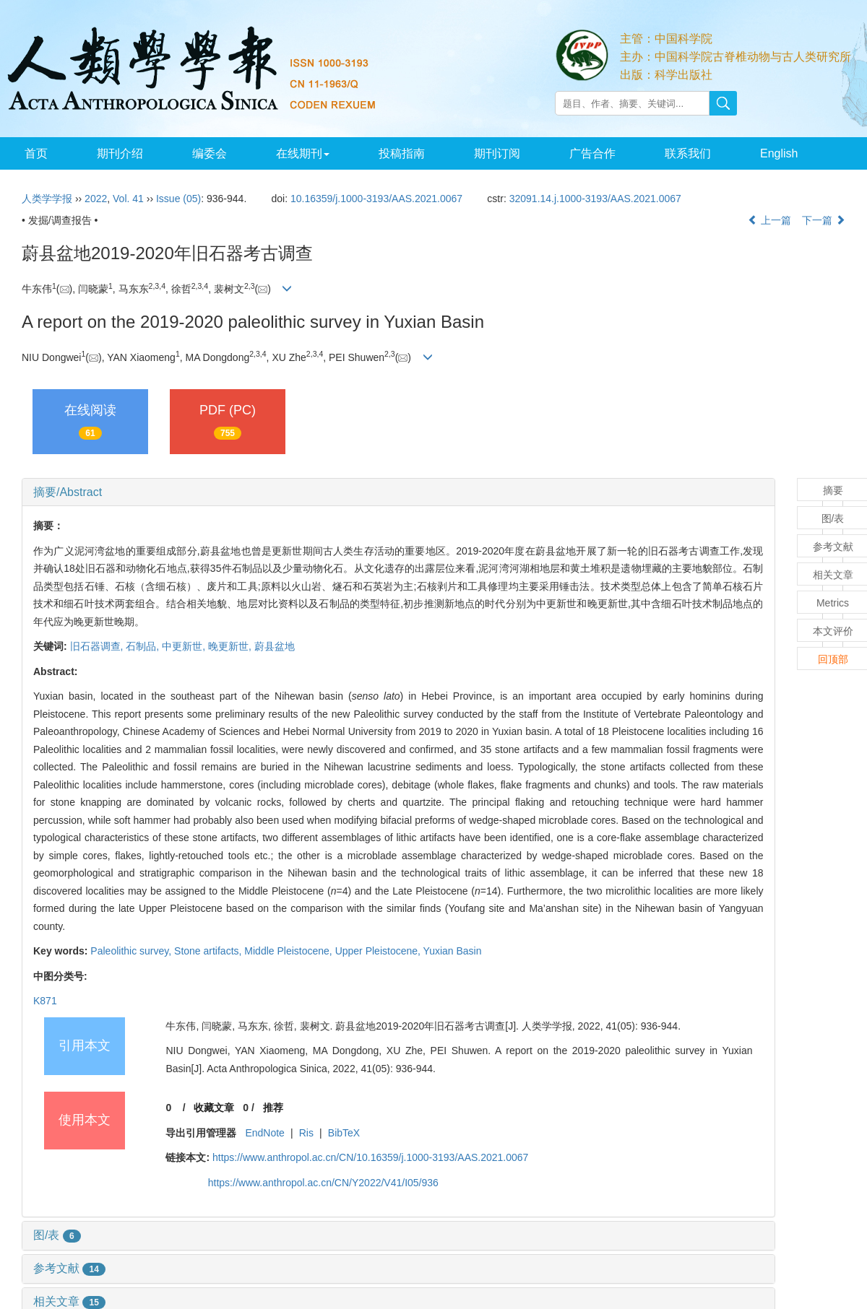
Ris (306, 1133)
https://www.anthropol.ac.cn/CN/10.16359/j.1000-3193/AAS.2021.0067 (370, 1157)
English (764, 153)
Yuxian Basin (452, 951)
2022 (96, 198)
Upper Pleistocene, (379, 951)
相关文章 (69, 1301)
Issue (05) (178, 198)
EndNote (264, 1133)
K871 (45, 1000)
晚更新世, (231, 646)
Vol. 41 (128, 198)
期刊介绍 (117, 153)
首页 (35, 153)
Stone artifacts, (209, 951)
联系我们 (675, 153)
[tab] (398, 492)
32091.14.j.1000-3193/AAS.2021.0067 (595, 198)
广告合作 (581, 153)
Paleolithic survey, (132, 951)
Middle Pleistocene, (289, 951)
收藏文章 (214, 1107)
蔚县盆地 (274, 646)
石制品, (144, 646)
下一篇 (823, 220)
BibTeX (344, 1133)
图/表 (57, 1235)
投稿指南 (394, 153)
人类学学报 (47, 198)
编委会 (205, 153)
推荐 (273, 1107)
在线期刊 (297, 153)
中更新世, (185, 646)
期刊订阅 (488, 153)
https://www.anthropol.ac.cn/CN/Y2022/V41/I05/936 (323, 1182)
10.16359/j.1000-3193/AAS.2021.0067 (376, 198)
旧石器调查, (98, 646)
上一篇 (769, 220)
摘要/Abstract (67, 492)
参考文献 (69, 1268)
